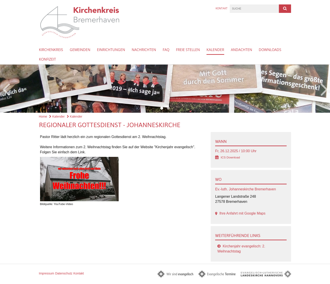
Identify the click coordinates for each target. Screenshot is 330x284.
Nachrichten (144, 49)
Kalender (215, 49)
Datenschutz (63, 273)
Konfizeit (47, 59)
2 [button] (168, 108)
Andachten (241, 49)
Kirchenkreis (51, 49)
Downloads (270, 49)
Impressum (46, 273)
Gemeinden (80, 49)
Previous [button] (6, 89)
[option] (165, 89)
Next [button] (324, 89)
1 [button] (162, 108)
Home (43, 116)
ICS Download (230, 157)
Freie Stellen (188, 49)
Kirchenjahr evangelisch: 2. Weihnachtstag (241, 248)
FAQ (166, 49)
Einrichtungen (111, 49)
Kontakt (222, 8)
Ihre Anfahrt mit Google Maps (242, 213)
